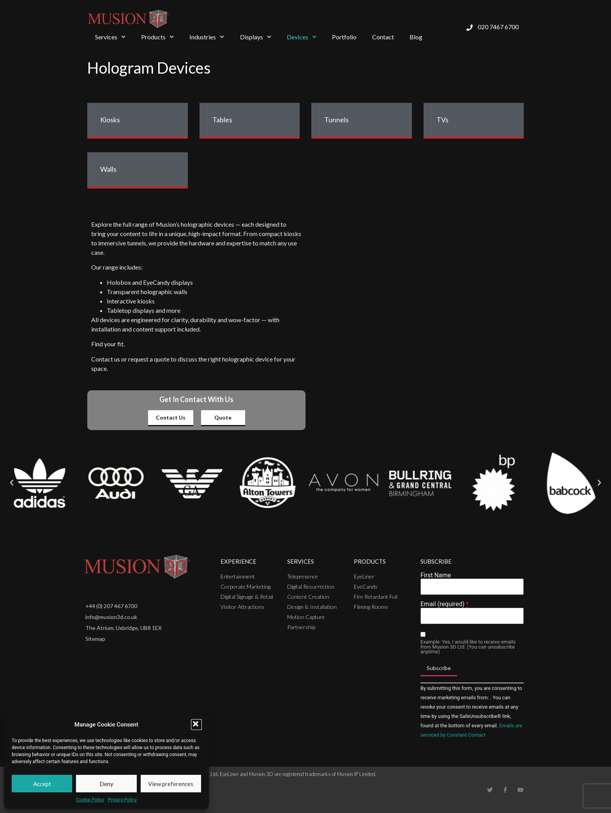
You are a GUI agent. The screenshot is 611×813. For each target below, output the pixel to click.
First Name (435, 575)
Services (110, 37)
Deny (106, 783)
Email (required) (444, 604)
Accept (42, 783)
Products (157, 37)
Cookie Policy (90, 799)
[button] (196, 724)
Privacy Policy (122, 799)
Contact (383, 37)
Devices (301, 37)
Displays (255, 37)
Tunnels (336, 119)
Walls (108, 169)
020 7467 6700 (498, 26)
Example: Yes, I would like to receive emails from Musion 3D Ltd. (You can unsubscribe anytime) (468, 647)
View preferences (170, 783)
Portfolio (344, 37)
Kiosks (110, 119)
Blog (416, 37)
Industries (206, 37)
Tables (222, 119)
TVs (442, 119)
